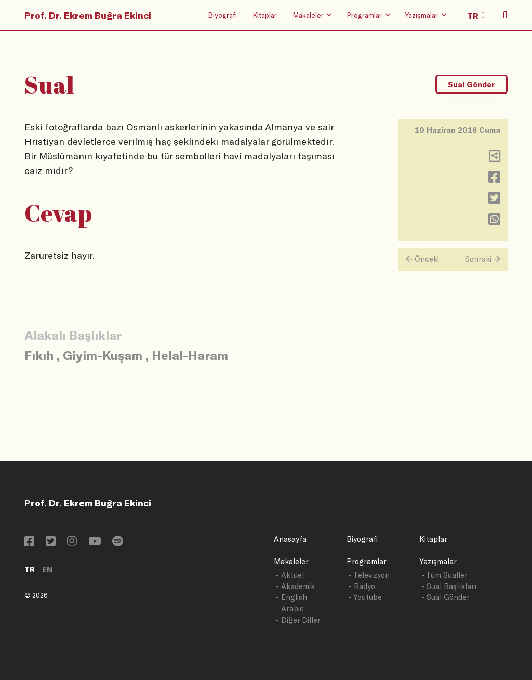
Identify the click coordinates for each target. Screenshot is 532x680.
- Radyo (362, 586)
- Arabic (290, 608)
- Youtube (365, 597)
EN (47, 569)
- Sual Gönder (445, 597)
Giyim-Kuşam (102, 355)
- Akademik (295, 586)
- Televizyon (369, 574)
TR (29, 569)
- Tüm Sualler (444, 574)
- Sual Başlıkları (448, 586)
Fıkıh (39, 355)
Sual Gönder (471, 84)
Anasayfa (290, 539)
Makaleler (291, 561)
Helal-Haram (190, 355)
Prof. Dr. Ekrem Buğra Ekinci (87, 15)
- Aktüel (290, 574)
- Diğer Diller (298, 620)
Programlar (367, 561)
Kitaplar (264, 14)
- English (291, 597)
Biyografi (222, 14)
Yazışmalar (438, 561)
